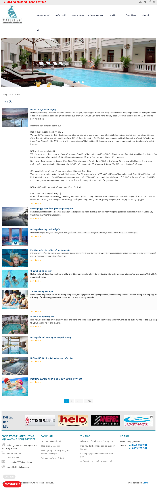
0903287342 (12, 484)
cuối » (88, 401)
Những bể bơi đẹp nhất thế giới (45, 229)
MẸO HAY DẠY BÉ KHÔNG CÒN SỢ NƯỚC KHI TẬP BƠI (56, 379)
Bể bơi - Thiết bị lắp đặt (51, 441)
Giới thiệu (61, 15)
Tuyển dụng (128, 15)
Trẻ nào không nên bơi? (41, 292)
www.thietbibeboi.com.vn (17, 467)
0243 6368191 (139, 445)
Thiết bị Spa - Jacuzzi (50, 446)
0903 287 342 (37, 2)
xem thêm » (35, 203)
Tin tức (112, 15)
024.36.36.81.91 (17, 2)
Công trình (95, 15)
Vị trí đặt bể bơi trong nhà (42, 317)
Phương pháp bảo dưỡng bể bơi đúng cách (50, 250)
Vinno (145, 483)
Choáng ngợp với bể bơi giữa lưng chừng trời (51, 209)
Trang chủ (43, 15)
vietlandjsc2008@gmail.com (20, 462)
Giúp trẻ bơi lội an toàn (41, 271)
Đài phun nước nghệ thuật (52, 458)
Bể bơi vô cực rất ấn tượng (43, 109)
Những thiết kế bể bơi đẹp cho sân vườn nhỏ (51, 358)
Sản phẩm (78, 15)
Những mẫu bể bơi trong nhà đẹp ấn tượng (50, 337)
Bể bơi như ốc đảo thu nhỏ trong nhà (96, 441)
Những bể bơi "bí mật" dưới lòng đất (96, 461)
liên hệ (145, 15)
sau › (79, 401)
